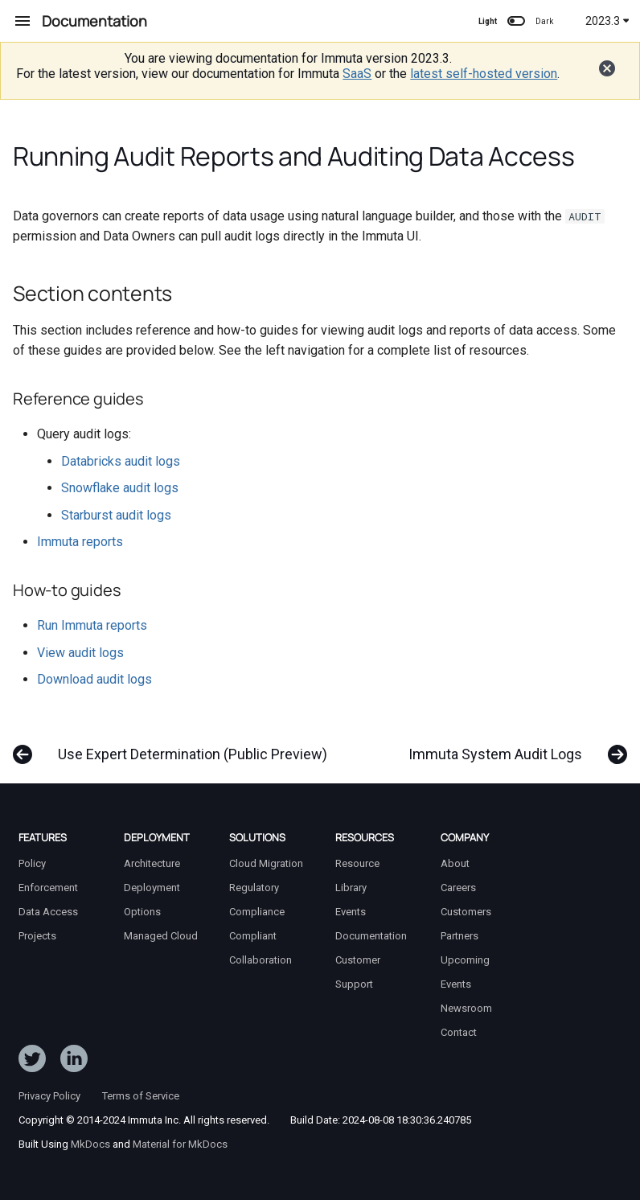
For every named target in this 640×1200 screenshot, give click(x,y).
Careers (458, 888)
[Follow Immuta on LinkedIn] (74, 1062)
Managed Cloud (161, 936)
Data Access (48, 912)
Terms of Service (140, 1096)
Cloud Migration (266, 863)
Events (350, 912)
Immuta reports (80, 541)
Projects (37, 936)
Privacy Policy (49, 1096)
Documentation (371, 936)
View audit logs (80, 652)
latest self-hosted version (483, 73)
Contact (459, 1032)
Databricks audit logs (120, 461)
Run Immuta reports (92, 625)
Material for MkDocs (180, 1144)
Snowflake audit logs (119, 487)
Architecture (152, 863)
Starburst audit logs (116, 515)
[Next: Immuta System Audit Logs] (514, 746)
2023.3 (607, 20)
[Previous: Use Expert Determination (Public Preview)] (173, 746)
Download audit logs (94, 679)
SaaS (357, 73)
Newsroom (466, 1008)
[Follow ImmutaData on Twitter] (32, 1062)
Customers (466, 912)
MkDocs (90, 1144)
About (455, 863)
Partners (459, 936)
